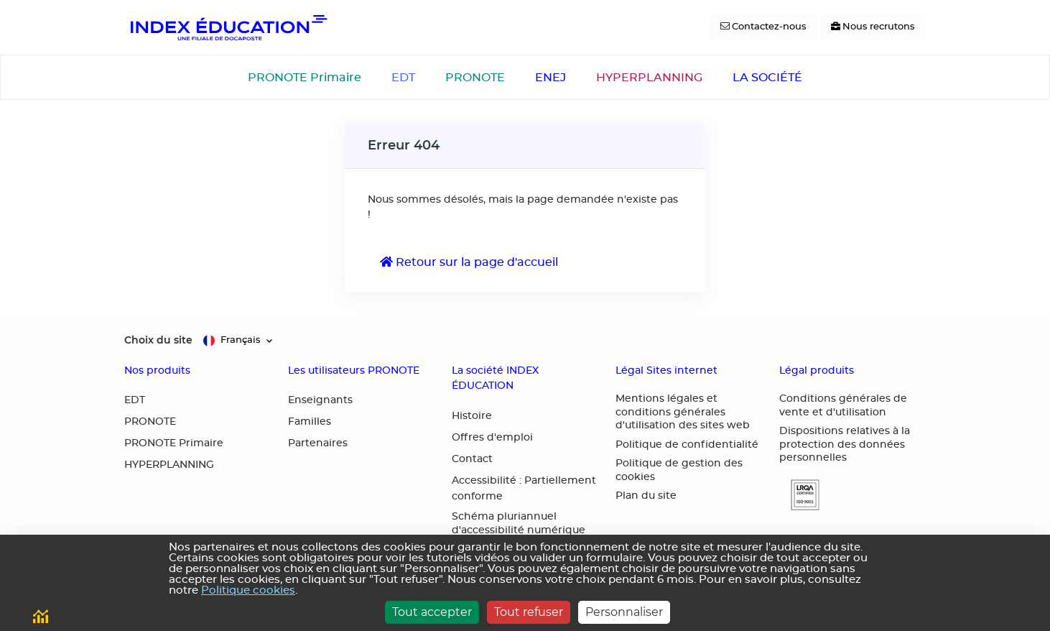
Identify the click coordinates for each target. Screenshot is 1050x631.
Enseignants (320, 400)
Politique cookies (248, 590)
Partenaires (318, 443)
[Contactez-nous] (763, 27)
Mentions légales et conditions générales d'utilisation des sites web (682, 412)
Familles (309, 422)
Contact (472, 459)
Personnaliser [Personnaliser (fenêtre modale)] (624, 612)
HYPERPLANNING (649, 77)
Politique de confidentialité (686, 445)
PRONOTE (475, 77)
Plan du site (646, 496)
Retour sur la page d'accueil (469, 262)
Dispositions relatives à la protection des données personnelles (844, 444)
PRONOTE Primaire (304, 77)
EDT (403, 77)
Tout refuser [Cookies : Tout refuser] (528, 612)
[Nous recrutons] (873, 27)
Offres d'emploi (492, 438)
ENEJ (550, 77)
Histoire (472, 416)
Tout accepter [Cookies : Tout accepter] (432, 612)
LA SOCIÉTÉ (767, 77)
